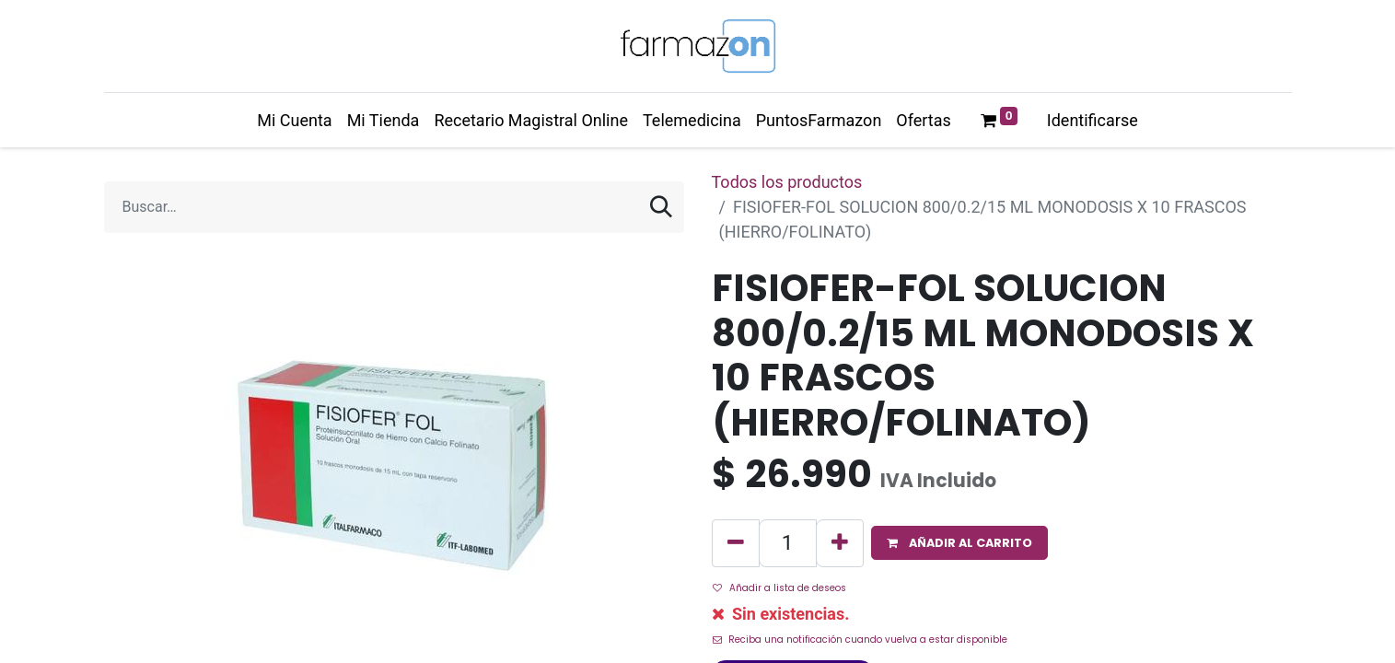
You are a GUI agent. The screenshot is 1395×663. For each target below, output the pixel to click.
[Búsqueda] (661, 207)
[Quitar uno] (736, 543)
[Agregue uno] (840, 543)
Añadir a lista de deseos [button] (779, 588)
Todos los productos (787, 182)
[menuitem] (294, 120)
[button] (959, 543)
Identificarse (1092, 120)
